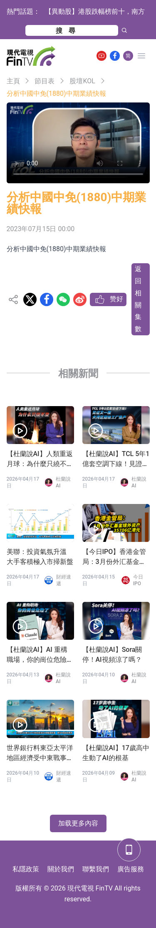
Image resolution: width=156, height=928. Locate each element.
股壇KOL (82, 81)
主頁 (13, 81)
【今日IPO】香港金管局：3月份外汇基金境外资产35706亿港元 (114, 557)
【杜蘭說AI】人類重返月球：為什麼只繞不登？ (40, 459)
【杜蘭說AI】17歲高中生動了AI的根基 (115, 753)
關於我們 (60, 869)
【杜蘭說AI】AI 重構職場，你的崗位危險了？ (37, 655)
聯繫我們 (95, 869)
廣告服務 (130, 869)
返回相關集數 (138, 299)
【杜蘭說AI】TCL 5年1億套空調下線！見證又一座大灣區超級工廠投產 (116, 459)
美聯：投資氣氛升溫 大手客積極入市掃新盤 (40, 557)
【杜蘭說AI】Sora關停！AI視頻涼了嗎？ (112, 655)
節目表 (44, 81)
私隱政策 (25, 869)
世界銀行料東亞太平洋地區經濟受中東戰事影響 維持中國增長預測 (40, 753)
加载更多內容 (78, 823)
